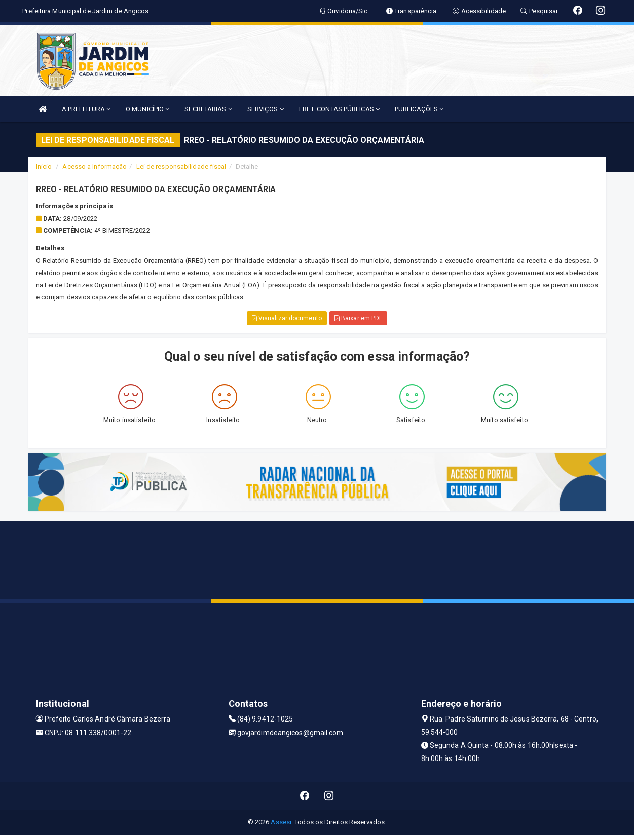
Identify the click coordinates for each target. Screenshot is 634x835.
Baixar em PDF (358, 318)
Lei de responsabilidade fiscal (181, 166)
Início (44, 166)
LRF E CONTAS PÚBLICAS (339, 109)
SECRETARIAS (208, 109)
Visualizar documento (287, 318)
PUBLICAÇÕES (419, 109)
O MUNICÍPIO (147, 109)
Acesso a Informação (94, 166)
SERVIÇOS (265, 109)
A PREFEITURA (86, 109)
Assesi (281, 822)
